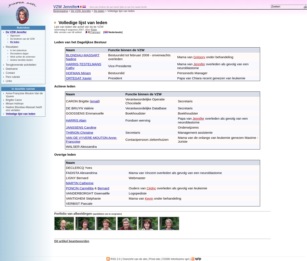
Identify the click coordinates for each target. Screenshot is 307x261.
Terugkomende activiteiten (21, 64)
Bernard (103, 188)
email (95, 101)
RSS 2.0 (113, 259)
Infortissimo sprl (180, 259)
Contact (10, 72)
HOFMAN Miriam (78, 73)
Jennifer (199, 64)
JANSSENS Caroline (81, 127)
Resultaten (12, 46)
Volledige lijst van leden (20, 113)
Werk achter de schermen (22, 57)
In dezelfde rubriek (23, 88)
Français (93, 32)
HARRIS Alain (76, 120)
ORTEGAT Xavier (78, 78)
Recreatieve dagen (19, 53)
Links (9, 81)
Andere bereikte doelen (21, 60)
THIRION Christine (79, 132)
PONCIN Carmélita (80, 188)
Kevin (149, 198)
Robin (94, 29)
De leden (99, 11)
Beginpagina (60, 11)
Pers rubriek (13, 76)
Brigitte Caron (14, 100)
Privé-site (154, 259)
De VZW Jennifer (81, 11)
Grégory (199, 57)
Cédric (151, 188)
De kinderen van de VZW (22, 39)
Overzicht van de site (134, 259)
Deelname (12, 68)
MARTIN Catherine (79, 183)
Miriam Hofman (14, 103)
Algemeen (15, 36)
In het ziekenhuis (18, 50)
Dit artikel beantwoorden (71, 241)
